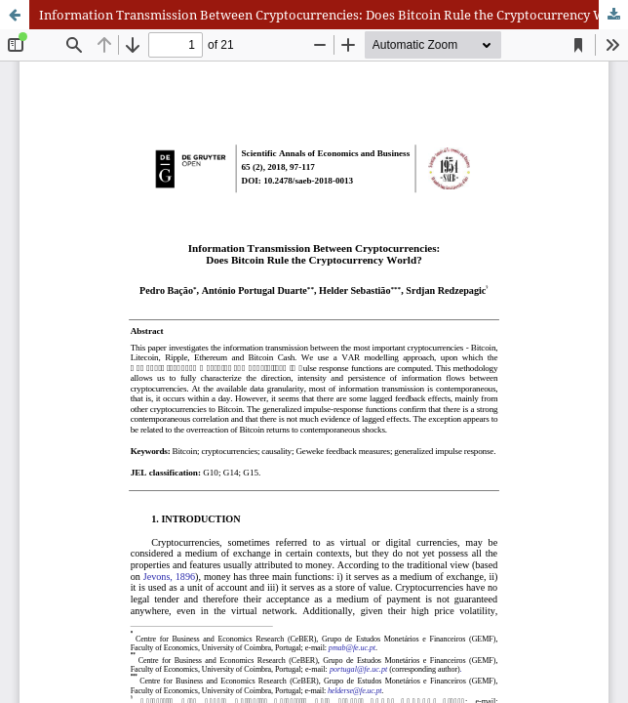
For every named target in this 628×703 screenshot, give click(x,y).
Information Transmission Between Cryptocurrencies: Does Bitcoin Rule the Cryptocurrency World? (333, 14)
